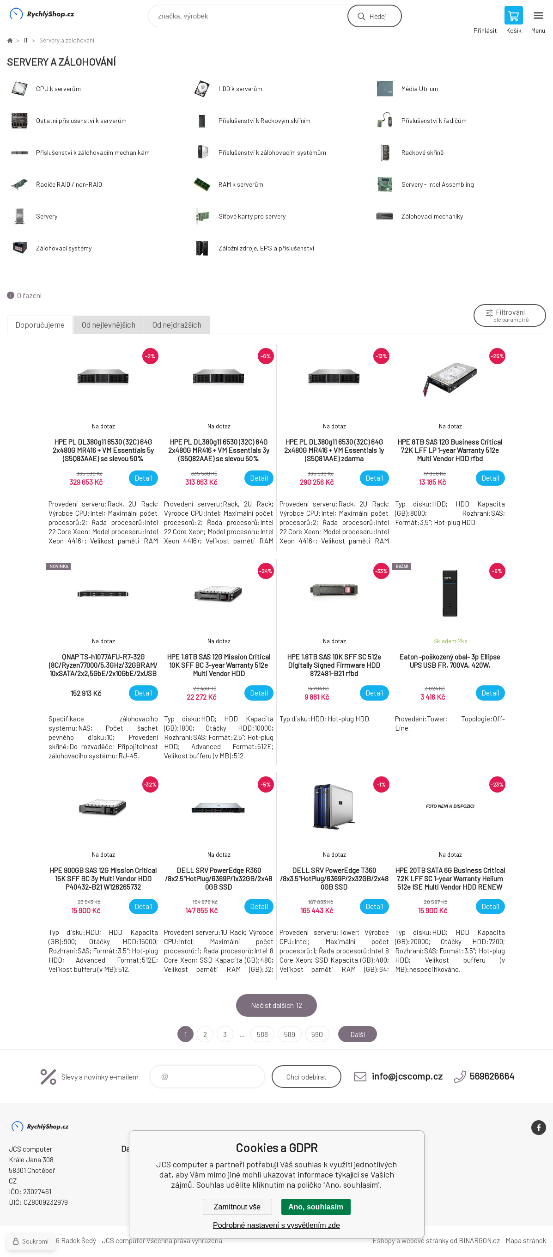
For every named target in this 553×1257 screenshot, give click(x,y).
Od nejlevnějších (108, 324)
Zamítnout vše (237, 1207)
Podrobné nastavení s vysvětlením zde (276, 1225)
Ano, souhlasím (315, 1207)
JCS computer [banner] (48, 13)
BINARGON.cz (479, 1240)
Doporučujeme (40, 324)
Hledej (377, 16)
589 (289, 1034)
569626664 (491, 1075)
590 (317, 1034)
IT (26, 40)
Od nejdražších (176, 324)
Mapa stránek (525, 1240)
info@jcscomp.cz (407, 1075)
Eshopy (383, 1240)
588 (262, 1034)
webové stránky (425, 1240)
